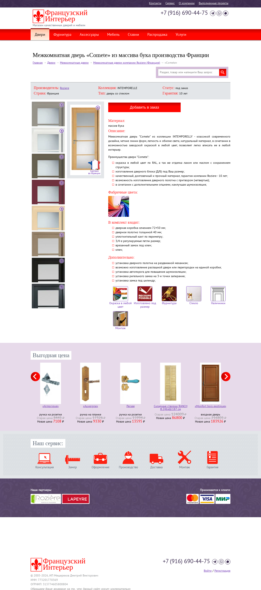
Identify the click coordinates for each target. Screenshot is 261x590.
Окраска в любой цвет (120, 297)
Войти (208, 571)
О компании (187, 3)
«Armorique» (50, 406)
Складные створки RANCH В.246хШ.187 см (170, 408)
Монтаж (120, 320)
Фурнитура (62, 35)
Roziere (64, 88)
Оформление (100, 467)
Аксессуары (89, 35)
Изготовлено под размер (145, 297)
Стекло (193, 295)
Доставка (156, 467)
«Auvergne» (90, 406)
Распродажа (157, 35)
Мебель (113, 35)
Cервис (170, 3)
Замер (72, 467)
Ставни (133, 35)
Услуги (181, 35)
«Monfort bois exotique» (210, 406)
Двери (40, 35)
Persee (131, 406)
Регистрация (222, 571)
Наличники (218, 295)
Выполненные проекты (213, 3)
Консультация (44, 467)
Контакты (155, 3)
